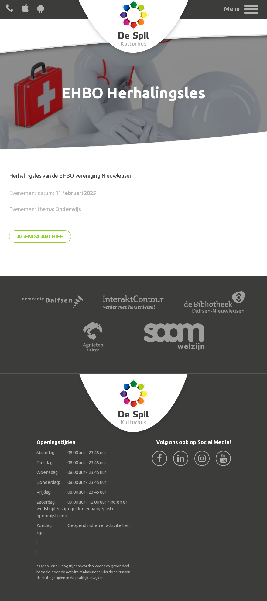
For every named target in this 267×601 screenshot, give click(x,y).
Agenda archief (40, 236)
